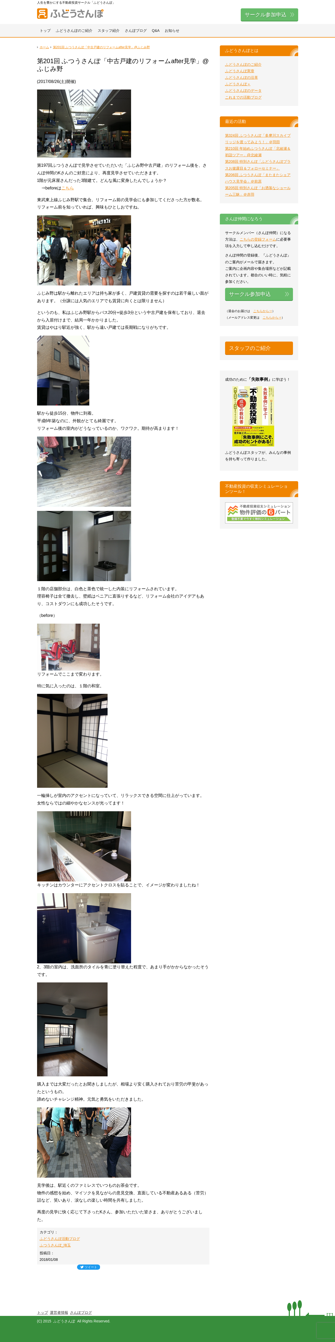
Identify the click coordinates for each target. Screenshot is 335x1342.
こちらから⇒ (262, 311)
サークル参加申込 (265, 14)
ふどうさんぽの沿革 (241, 77)
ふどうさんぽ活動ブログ (60, 1239)
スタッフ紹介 (109, 30)
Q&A (156, 30)
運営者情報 (59, 1312)
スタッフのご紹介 (250, 348)
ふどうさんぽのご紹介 (74, 30)
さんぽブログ (136, 30)
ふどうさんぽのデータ (243, 90)
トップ (45, 30)
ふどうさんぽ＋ (238, 84)
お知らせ (172, 30)
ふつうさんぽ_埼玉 (55, 1245)
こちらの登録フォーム (258, 239)
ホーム (44, 47)
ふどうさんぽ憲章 (239, 71)
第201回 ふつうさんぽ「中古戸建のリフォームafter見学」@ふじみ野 (101, 47)
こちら (67, 188)
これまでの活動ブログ (243, 97)
